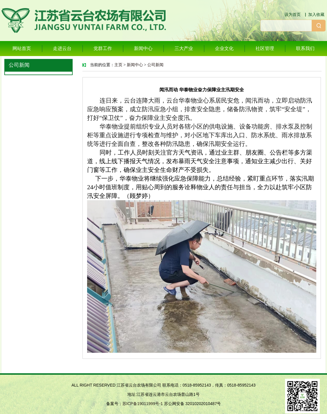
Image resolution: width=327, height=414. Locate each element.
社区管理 (265, 48)
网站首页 (21, 48)
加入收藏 (316, 14)
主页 (118, 65)
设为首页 (292, 14)
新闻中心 (143, 48)
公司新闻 (155, 65)
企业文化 (224, 48)
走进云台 (62, 48)
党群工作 (102, 48)
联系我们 (305, 48)
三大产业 (183, 48)
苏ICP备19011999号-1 (142, 403)
